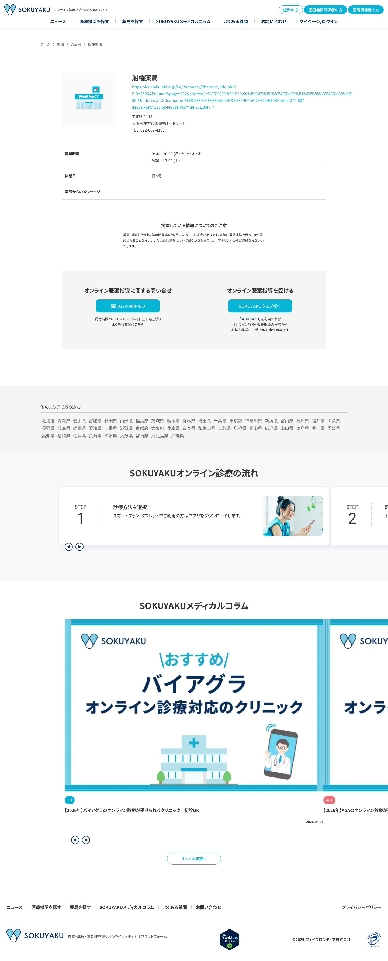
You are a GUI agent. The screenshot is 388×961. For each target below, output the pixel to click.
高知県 (48, 435)
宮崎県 (142, 435)
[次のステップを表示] (79, 547)
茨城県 (157, 420)
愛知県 (95, 428)
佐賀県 (79, 435)
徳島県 (302, 428)
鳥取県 (224, 428)
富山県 (286, 420)
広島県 (271, 428)
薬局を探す (132, 21)
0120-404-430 (131, 306)
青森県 (63, 420)
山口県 (286, 428)
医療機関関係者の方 (325, 9)
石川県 (302, 420)
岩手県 (79, 420)
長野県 (48, 428)
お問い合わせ (273, 21)
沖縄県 (177, 435)
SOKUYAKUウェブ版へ (260, 306)
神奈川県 (253, 420)
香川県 (318, 428)
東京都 (235, 420)
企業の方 (290, 9)
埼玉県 (204, 420)
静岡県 (79, 428)
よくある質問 (236, 21)
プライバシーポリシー (362, 907)
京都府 (142, 428)
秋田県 (110, 420)
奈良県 (188, 428)
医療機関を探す (94, 21)
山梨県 (333, 420)
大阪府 (76, 44)
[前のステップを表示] (69, 547)
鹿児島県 (159, 435)
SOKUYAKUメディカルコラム (183, 21)
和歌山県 (206, 428)
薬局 (60, 44)
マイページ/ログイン (319, 21)
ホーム (45, 44)
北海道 (48, 420)
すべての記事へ (194, 858)
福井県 (318, 420)
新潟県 (271, 420)
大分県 (126, 435)
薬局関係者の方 (366, 9)
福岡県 (63, 435)
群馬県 (188, 420)
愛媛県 (333, 428)
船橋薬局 (95, 44)
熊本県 (110, 435)
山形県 (126, 420)
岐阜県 (63, 428)
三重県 (110, 428)
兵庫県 (173, 428)
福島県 (142, 420)
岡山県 (255, 428)
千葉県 (220, 420)
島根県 (240, 428)
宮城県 (95, 420)
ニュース (58, 21)
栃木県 (173, 420)
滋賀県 (126, 428)
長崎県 (95, 435)
